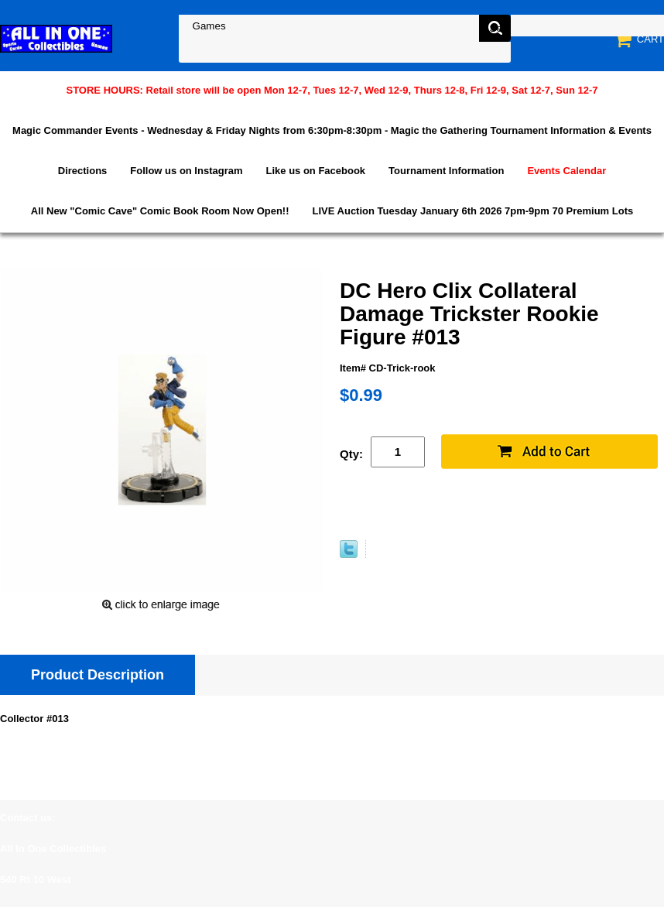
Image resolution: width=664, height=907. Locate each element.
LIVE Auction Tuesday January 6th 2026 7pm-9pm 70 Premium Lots (473, 211)
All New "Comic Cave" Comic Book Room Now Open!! (160, 211)
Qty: (351, 453)
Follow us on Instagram (186, 170)
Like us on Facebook (316, 170)
